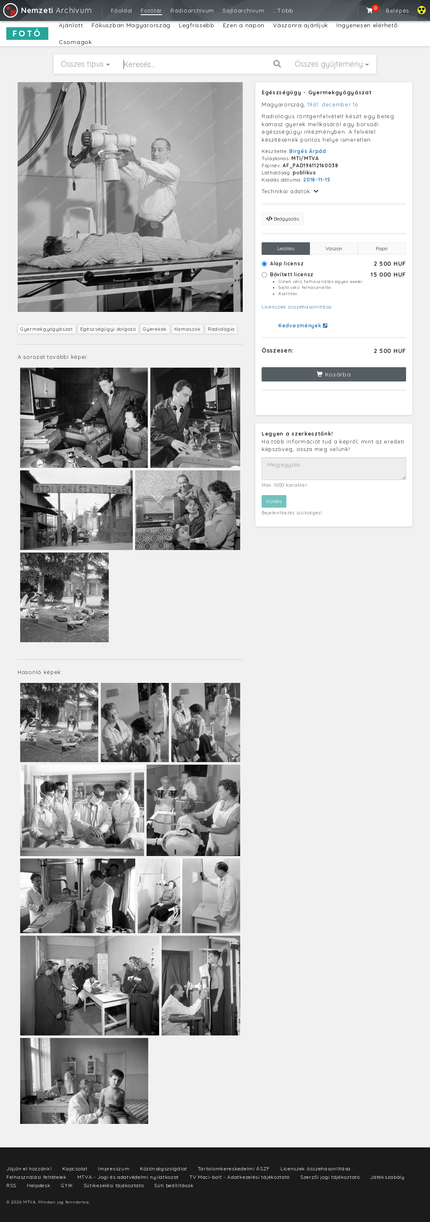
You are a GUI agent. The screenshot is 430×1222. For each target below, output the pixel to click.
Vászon (333, 248)
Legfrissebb (197, 25)
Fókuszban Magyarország (131, 25)
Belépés (397, 10)
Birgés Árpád (307, 151)
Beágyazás (282, 218)
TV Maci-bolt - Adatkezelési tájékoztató (239, 1177)
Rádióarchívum (192, 10)
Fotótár (151, 10)
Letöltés (285, 248)
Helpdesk (39, 1185)
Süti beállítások (174, 1185)
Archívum (47, 10)
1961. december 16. (333, 104)
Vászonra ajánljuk (300, 25)
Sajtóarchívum (243, 10)
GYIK (67, 1185)
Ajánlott (71, 25)
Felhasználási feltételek (36, 1177)
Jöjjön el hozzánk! (29, 1168)
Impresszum (113, 1168)
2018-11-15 (316, 179)
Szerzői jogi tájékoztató (330, 1177)
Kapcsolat (74, 1168)
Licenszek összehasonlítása (297, 307)
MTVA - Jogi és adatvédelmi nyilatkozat (128, 1177)
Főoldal (121, 10)
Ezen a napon (244, 25)
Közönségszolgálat (163, 1168)
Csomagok (75, 42)
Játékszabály (387, 1177)
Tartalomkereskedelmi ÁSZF (234, 1168)
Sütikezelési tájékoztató (114, 1185)
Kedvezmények (303, 325)
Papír (382, 248)
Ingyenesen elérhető (366, 25)
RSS (11, 1185)
